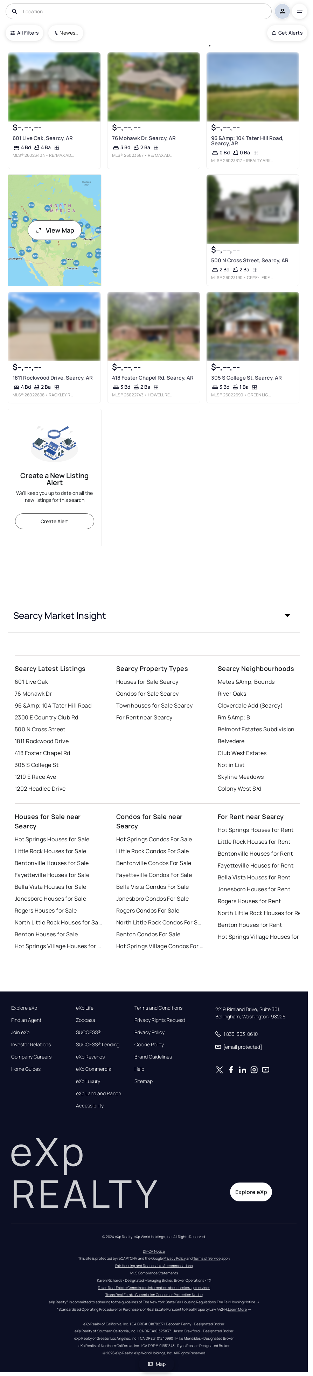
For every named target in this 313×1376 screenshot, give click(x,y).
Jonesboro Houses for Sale (50, 898)
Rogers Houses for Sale (46, 910)
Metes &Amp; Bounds (246, 682)
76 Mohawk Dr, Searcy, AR (143, 138)
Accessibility (90, 1105)
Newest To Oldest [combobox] (69, 32)
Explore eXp (24, 1007)
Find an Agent (26, 1020)
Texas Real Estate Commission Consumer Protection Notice (154, 1294)
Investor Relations (31, 1044)
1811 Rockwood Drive (42, 741)
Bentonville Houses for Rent (255, 853)
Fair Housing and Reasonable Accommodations (154, 1265)
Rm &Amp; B (234, 717)
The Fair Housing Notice (236, 1302)
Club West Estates (242, 753)
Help (139, 1069)
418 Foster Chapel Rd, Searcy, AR (152, 377)
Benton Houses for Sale (46, 934)
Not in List (231, 765)
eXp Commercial (94, 1069)
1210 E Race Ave (35, 777)
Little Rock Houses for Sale (50, 851)
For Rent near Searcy (144, 717)
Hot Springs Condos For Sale (154, 839)
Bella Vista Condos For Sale (152, 887)
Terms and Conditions (158, 1007)
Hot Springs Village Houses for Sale (58, 946)
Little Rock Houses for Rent (254, 842)
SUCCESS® (88, 1032)
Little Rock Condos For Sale (152, 851)
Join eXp (20, 1032)
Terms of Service (207, 1258)
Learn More (237, 1309)
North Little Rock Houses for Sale (58, 922)
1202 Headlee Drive (40, 788)
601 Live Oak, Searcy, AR (43, 138)
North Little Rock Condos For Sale (160, 922)
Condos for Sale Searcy (147, 693)
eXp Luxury (88, 1081)
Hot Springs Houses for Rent (256, 830)
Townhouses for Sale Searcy (154, 705)
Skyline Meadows (241, 777)
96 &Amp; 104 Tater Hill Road (53, 705)
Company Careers (31, 1056)
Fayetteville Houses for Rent (255, 865)
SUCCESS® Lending (97, 1044)
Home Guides (26, 1069)
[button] (154, 615)
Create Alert (54, 521)
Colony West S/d (240, 788)
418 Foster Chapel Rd (42, 753)
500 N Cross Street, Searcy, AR (249, 260)
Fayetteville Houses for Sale (52, 875)
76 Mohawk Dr (33, 693)
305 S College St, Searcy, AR (246, 377)
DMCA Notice (154, 1251)
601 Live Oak (31, 682)
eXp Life (84, 1007)
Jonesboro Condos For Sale (152, 898)
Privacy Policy (149, 1032)
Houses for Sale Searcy (147, 682)
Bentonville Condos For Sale (154, 863)
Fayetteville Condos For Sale (154, 875)
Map (156, 1364)
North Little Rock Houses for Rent (261, 913)
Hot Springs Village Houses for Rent (261, 936)
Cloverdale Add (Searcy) (250, 705)
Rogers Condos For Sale (148, 910)
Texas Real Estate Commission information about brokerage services (154, 1287)
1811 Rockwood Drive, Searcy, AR (53, 377)
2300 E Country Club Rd (46, 717)
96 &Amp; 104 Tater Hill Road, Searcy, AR (247, 140)
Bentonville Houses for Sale (52, 863)
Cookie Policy (149, 1044)
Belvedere (231, 741)
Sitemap (143, 1081)
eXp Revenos (90, 1056)
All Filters (25, 32)
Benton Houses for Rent (250, 925)
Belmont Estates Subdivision (256, 729)
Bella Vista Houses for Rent (254, 877)
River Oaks (232, 693)
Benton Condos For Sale (148, 934)
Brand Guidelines (153, 1056)
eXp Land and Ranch (98, 1093)
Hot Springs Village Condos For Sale (160, 946)
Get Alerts (287, 32)
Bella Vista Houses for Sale (50, 887)
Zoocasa (85, 1020)
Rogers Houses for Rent (249, 901)
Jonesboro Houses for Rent (254, 889)
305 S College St (36, 765)
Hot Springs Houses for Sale (52, 839)
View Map (54, 230)
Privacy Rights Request (159, 1020)
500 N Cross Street (40, 729)
